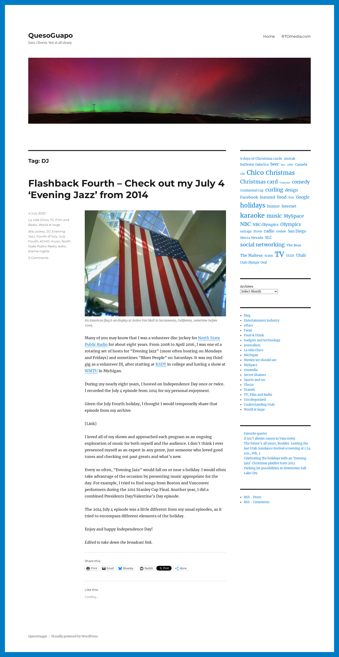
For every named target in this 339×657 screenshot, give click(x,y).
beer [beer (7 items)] (274, 164)
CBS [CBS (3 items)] (242, 173)
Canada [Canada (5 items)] (301, 164)
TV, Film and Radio (258, 395)
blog (247, 316)
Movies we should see (260, 360)
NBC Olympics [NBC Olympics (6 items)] (265, 224)
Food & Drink (254, 335)
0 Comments (38, 258)
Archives (246, 287)
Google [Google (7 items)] (302, 197)
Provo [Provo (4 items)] (258, 231)
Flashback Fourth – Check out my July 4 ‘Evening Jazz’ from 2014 (126, 188)
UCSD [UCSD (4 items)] (290, 255)
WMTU (91, 370)
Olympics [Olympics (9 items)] (290, 224)
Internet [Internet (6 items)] (289, 206)
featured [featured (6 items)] (267, 197)
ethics (248, 325)
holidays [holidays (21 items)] (252, 205)
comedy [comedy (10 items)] (301, 182)
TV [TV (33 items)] (279, 254)
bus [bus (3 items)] (283, 164)
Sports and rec (255, 380)
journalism (252, 345)
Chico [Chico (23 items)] (255, 172)
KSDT (161, 364)
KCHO (44, 241)
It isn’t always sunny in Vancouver (269, 439)
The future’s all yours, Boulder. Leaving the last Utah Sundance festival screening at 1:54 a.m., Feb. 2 (277, 448)
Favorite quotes (255, 434)
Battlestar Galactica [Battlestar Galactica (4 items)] (254, 164)
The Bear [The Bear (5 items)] (294, 245)
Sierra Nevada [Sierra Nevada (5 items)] (251, 238)
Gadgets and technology (262, 340)
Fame (248, 330)
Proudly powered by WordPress (74, 636)
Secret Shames (255, 375)
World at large (49, 225)
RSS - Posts (252, 497)
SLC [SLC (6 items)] (268, 237)
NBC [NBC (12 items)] (245, 224)
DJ (48, 231)
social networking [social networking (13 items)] (262, 244)
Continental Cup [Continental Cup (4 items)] (251, 190)
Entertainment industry (261, 320)
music (55, 241)
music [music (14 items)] (274, 215)
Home (269, 36)
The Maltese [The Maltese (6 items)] (251, 255)
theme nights (38, 251)
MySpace (250, 365)
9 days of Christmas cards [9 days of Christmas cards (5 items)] (261, 158)
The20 (249, 385)
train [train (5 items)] (269, 255)
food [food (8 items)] (282, 197)
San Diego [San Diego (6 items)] (297, 231)
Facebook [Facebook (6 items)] (249, 197)
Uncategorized (255, 400)
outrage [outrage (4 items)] (246, 231)
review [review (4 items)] (281, 231)
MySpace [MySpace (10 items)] (294, 216)
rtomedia (251, 370)
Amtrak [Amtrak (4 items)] (289, 158)
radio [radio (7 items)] (269, 231)
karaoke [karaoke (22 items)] (252, 215)
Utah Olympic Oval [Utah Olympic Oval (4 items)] (253, 262)
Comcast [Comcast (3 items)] (285, 182)
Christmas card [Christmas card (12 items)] (259, 182)
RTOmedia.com (296, 36)
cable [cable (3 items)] (290, 164)
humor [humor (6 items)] (273, 206)
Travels (249, 390)
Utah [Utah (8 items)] (301, 255)
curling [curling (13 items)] (274, 190)
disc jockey (36, 231)
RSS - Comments (257, 502)
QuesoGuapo (50, 35)
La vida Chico (38, 220)
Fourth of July (46, 236)
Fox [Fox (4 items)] (291, 197)
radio (62, 246)
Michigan (251, 355)
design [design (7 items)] (291, 190)
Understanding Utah (259, 405)
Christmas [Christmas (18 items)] (280, 172)
